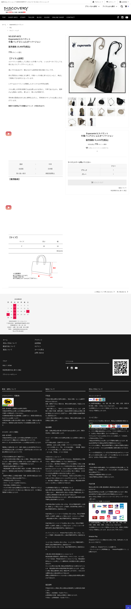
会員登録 (124, 2)
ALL (11, 27)
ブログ (4, 360)
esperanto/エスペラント (17, 24)
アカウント (97, 2)
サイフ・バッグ (14, 30)
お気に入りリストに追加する (97, 148)
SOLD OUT (97, 182)
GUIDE (47, 17)
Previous (71, 64)
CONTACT (71, 17)
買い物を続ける (123, 292)
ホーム (4, 24)
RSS (3, 364)
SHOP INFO (13, 17)
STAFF (23, 17)
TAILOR (31, 17)
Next (123, 64)
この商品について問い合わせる (104, 292)
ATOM (9, 364)
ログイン (111, 2)
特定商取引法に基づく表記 (119, 190)
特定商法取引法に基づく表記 (12, 367)
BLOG (39, 17)
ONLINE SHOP (58, 17)
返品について (123, 188)
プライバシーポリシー (10, 370)
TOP (4, 17)
